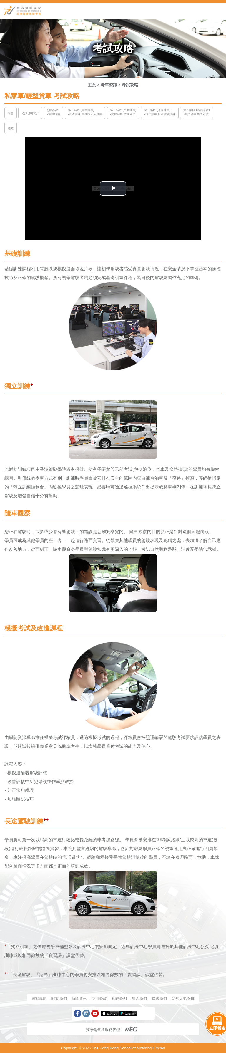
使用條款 (99, 998)
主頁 (92, 85)
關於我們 (59, 998)
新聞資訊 (79, 998)
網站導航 (39, 998)
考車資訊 (109, 85)
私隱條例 (119, 998)
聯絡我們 (159, 998)
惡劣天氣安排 (183, 998)
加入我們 (139, 998)
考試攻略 (130, 85)
